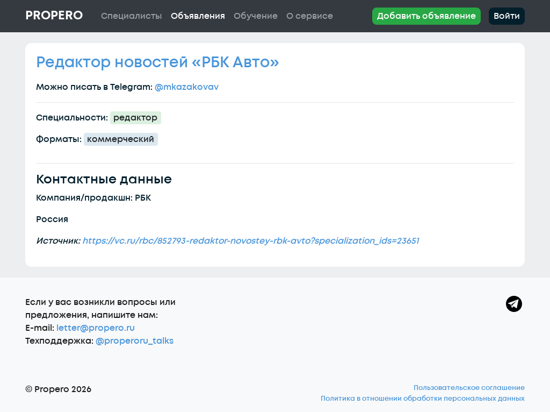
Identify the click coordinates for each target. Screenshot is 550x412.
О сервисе (309, 16)
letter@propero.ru (95, 328)
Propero (54, 15)
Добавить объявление (426, 16)
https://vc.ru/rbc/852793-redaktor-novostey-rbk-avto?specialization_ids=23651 (250, 241)
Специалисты (131, 16)
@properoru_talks (134, 341)
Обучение (256, 16)
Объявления (198, 16)
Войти (507, 16)
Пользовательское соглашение (469, 388)
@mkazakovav (187, 87)
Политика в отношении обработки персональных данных (423, 398)
